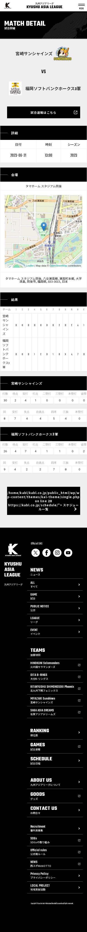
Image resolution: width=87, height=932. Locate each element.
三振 (66, 411)
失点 (26, 411)
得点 (15, 393)
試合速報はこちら (43, 112)
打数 (5, 393)
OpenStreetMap (58, 265)
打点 (35, 393)
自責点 (40, 411)
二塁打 (47, 393)
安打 (25, 393)
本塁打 (72, 393)
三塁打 (59, 393)
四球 (53, 411)
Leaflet (30, 265)
